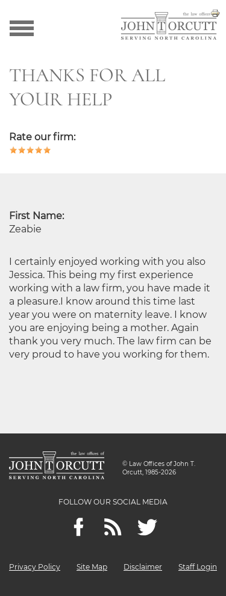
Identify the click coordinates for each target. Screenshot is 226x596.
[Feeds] (113, 527)
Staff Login (197, 566)
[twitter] (147, 527)
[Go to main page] (169, 27)
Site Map (92, 566)
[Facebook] (78, 527)
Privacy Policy (34, 566)
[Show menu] (21, 27)
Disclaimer (143, 566)
